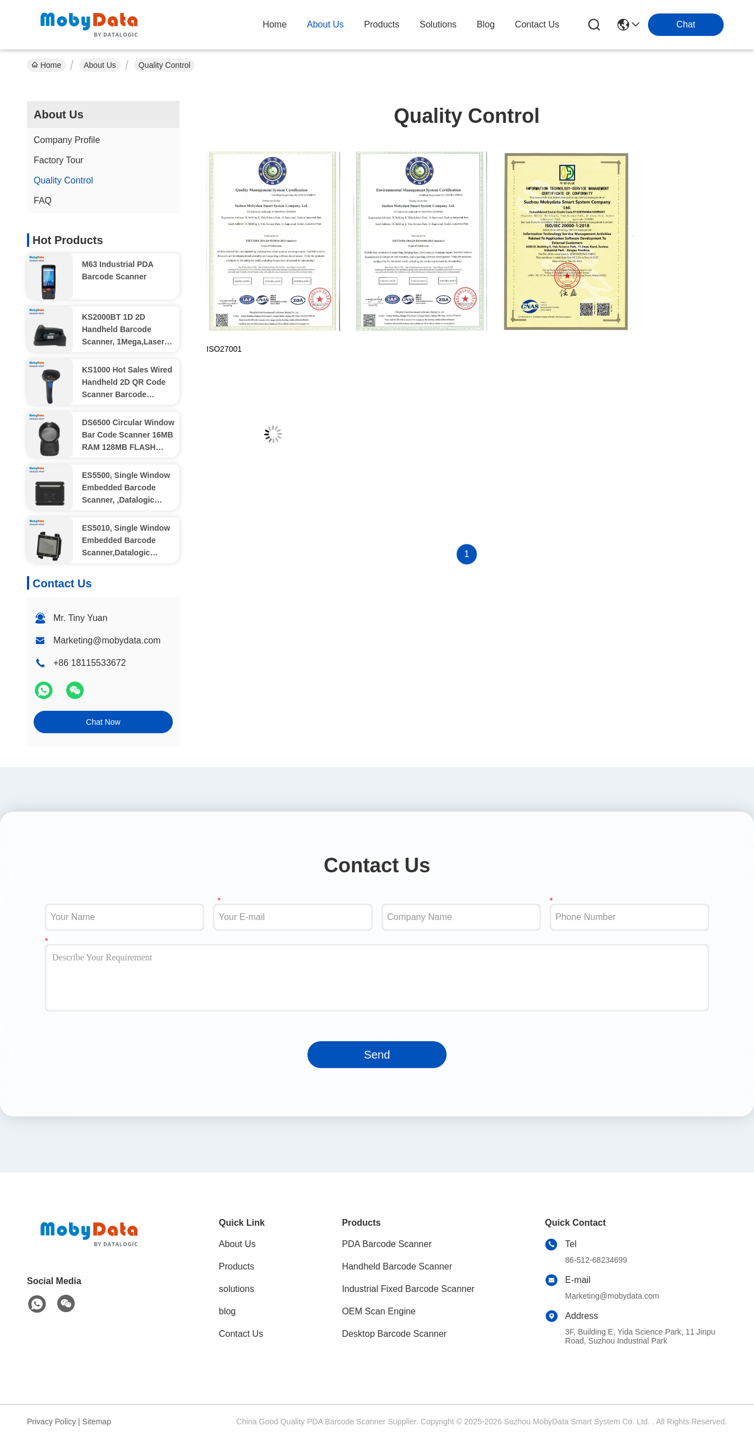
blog (486, 24)
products (381, 24)
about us (325, 24)
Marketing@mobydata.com (106, 640)
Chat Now (103, 722)
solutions (438, 24)
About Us (100, 65)
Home (275, 24)
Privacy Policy (51, 1421)
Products (236, 1266)
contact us (537, 24)
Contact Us (241, 1334)
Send (377, 1054)
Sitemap (96, 1421)
